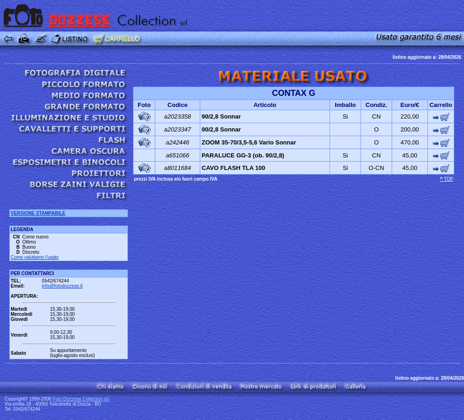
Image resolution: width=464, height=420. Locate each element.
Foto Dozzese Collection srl (81, 398)
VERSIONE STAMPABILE (38, 213)
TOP (448, 179)
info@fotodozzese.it (62, 285)
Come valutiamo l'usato (35, 257)
